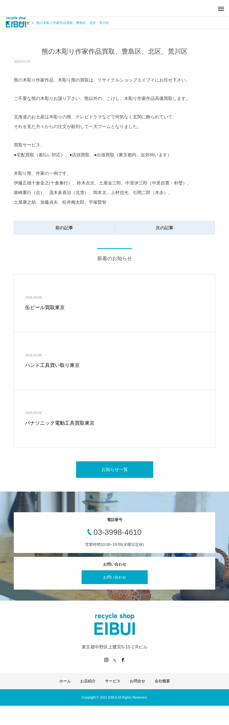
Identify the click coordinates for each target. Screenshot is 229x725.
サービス (112, 681)
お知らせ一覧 (114, 469)
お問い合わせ (114, 577)
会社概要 (162, 681)
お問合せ (137, 681)
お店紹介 (88, 681)
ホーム (65, 681)
